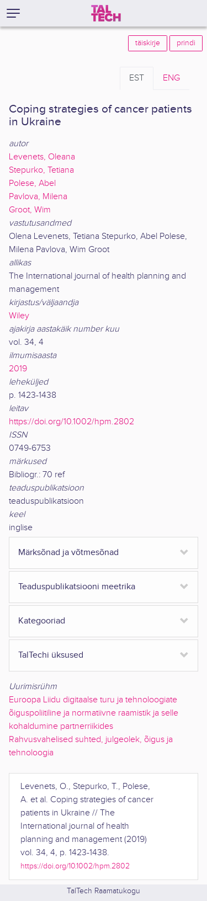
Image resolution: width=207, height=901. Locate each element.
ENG (171, 78)
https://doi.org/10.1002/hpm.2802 (71, 422)
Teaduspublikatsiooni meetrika (76, 587)
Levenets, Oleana (42, 157)
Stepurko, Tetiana (41, 170)
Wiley (19, 316)
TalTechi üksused (50, 655)
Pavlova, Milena (38, 196)
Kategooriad (41, 621)
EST (136, 78)
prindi (186, 43)
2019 (18, 369)
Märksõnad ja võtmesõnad (68, 552)
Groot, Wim (30, 210)
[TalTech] (106, 13)
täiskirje (147, 43)
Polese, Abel (32, 183)
